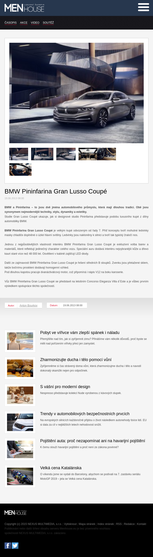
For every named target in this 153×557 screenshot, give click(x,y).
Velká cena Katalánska (60, 468)
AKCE (23, 22)
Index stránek (106, 524)
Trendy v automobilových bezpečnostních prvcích (85, 413)
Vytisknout (70, 524)
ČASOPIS (11, 22)
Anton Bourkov (28, 305)
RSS (119, 524)
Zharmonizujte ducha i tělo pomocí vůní (75, 359)
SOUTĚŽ (48, 22)
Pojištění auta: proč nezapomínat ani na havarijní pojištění (92, 441)
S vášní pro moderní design (65, 386)
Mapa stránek (87, 524)
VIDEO (35, 22)
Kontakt (141, 524)
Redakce (129, 524)
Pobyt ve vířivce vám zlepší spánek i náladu (79, 332)
